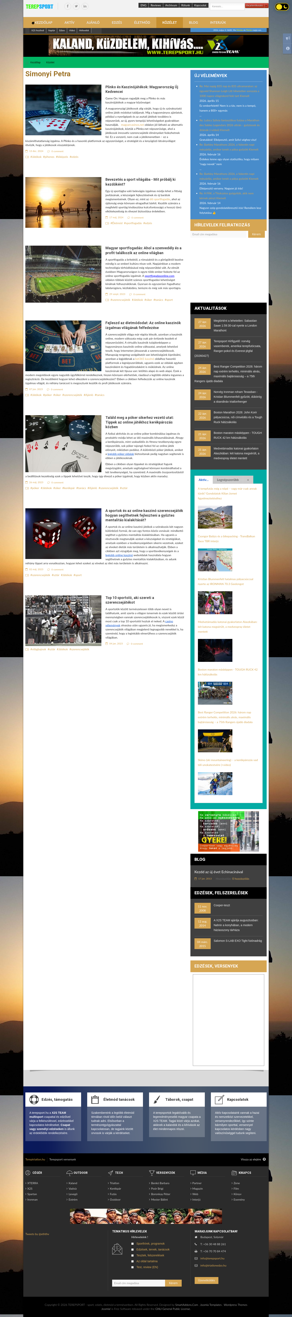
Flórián (249, 30)
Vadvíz (73, 1188)
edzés (74, 156)
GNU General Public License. (173, 1309)
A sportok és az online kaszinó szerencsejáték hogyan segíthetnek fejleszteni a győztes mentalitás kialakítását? (144, 515)
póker (48, 395)
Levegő (73, 1194)
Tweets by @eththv (37, 1234)
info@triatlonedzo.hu (213, 1265)
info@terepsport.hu (212, 1258)
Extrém (73, 1199)
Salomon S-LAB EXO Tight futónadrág (238, 940)
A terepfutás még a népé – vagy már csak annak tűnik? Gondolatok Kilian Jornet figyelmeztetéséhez (227, 493)
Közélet (50, 62)
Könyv (238, 1194)
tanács (159, 299)
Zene (237, 1183)
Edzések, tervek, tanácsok (153, 1249)
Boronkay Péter (160, 1194)
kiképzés (63, 156)
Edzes (62, 30)
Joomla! (106, 1309)
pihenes (50, 156)
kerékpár (69, 488)
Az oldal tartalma (147, 1261)
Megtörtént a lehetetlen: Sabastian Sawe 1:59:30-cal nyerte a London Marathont (235, 325)
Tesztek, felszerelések (150, 1255)
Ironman (32, 1199)
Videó (72, 30)
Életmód (117, 223)
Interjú (196, 1199)
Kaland (73, 1183)
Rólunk (185, 5)
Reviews (156, 5)
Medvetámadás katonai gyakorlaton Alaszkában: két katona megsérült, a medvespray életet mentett (237, 453)
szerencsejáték (121, 299)
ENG (143, 5)
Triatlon (114, 1183)
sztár (125, 488)
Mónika (239, 30)
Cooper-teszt (222, 905)
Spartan (32, 1194)
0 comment (55, 151)
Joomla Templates (211, 1304)
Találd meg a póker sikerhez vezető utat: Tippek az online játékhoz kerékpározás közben (139, 422)
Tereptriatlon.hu (35, 1159)
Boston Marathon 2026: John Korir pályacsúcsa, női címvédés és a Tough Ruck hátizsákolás (238, 417)
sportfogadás (134, 223)
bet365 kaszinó (144, 358)
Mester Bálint (159, 1199)
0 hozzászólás (240, 878)
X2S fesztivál (37, 30)
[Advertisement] (228, 272)
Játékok (37, 156)
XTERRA (32, 1183)
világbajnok (39, 649)
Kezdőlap (35, 62)
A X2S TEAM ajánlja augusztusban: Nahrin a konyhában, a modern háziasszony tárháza (236, 925)
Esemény (239, 1199)
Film (236, 1188)
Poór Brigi (157, 1188)
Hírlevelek (84, 30)
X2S (29, 1188)
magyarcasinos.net (132, 124)
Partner (197, 1183)
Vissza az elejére (253, 1159)
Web (195, 1194)
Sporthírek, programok (150, 1243)
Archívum (171, 5)
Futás (113, 1194)
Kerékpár (115, 1188)
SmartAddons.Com (186, 1304)
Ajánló (89, 395)
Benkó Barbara (160, 1183)
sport (169, 299)
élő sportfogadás (160, 199)
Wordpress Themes (235, 1304)
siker (149, 299)
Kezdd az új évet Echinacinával (218, 872)
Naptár (51, 30)
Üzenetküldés (206, 1280)
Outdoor (115, 1199)
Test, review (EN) (147, 1267)
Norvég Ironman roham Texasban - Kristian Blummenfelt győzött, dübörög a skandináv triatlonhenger (238, 396)
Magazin (197, 1188)
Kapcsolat (200, 5)
